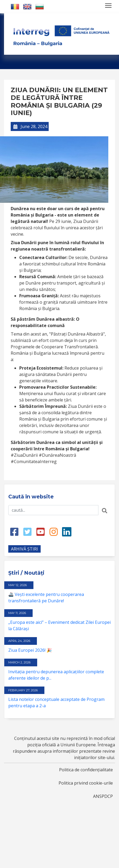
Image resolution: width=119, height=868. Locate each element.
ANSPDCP (103, 796)
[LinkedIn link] (67, 531)
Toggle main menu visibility (108, 4)
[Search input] (53, 510)
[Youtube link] (40, 531)
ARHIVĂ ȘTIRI (24, 549)
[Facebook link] (14, 531)
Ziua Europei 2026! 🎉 (30, 650)
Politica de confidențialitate (86, 770)
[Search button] (104, 510)
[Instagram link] (54, 531)
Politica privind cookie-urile (86, 783)
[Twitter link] (27, 531)
